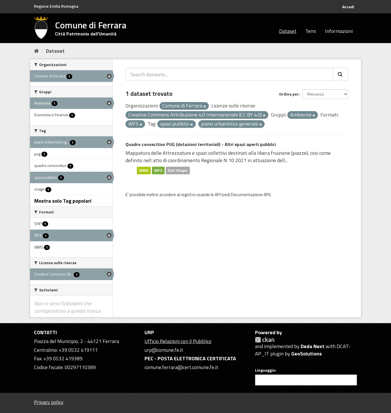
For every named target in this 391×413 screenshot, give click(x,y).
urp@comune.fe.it (163, 350)
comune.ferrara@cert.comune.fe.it (181, 367)
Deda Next (312, 346)
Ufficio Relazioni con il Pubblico (177, 341)
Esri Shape (177, 170)
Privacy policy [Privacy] (48, 402)
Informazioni (339, 31)
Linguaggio (265, 370)
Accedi (348, 7)
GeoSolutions (306, 353)
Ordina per (289, 94)
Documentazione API (250, 194)
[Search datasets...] (229, 74)
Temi (310, 31)
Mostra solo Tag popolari (63, 201)
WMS (143, 170)
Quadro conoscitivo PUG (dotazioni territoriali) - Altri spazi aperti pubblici (201, 144)
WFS (158, 170)
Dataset (287, 31)
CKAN (264, 340)
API (218, 194)
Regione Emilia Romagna (56, 6)
